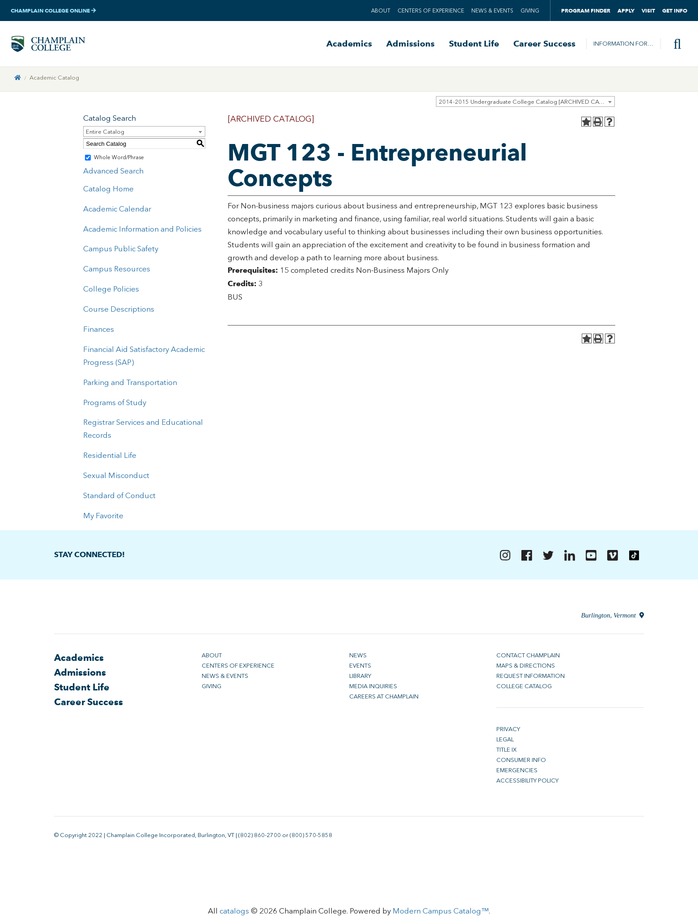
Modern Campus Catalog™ (441, 913)
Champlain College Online (53, 10)
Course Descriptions (118, 311)
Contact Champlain (528, 658)
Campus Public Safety (120, 251)
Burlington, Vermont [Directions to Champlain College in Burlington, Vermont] (612, 618)
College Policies (111, 291)
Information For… (623, 45)
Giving (529, 11)
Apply (626, 10)
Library (360, 678)
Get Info (674, 10)
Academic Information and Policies (142, 231)
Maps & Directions (525, 668)
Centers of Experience (431, 11)
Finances (98, 331)
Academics (349, 45)
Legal (505, 742)
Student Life (474, 45)
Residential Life (109, 457)
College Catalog (524, 688)
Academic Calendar (117, 211)
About (380, 11)
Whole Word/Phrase (119, 160)
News (358, 658)
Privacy (508, 731)
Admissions (410, 45)
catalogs (234, 913)
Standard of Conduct (119, 498)
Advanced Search (113, 173)
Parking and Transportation (130, 384)
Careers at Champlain (384, 699)
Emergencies (516, 773)
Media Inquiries (373, 688)
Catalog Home (108, 191)
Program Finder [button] (585, 10)
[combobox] (525, 104)
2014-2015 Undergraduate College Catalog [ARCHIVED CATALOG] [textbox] (526, 104)
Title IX (506, 752)
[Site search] (673, 45)
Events (360, 668)
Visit (648, 10)
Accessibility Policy (527, 783)
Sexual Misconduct (116, 478)
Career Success (544, 45)
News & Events (492, 11)
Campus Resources (116, 271)
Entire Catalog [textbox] (105, 134)
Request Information (530, 678)
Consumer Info (521, 762)
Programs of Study (114, 404)
